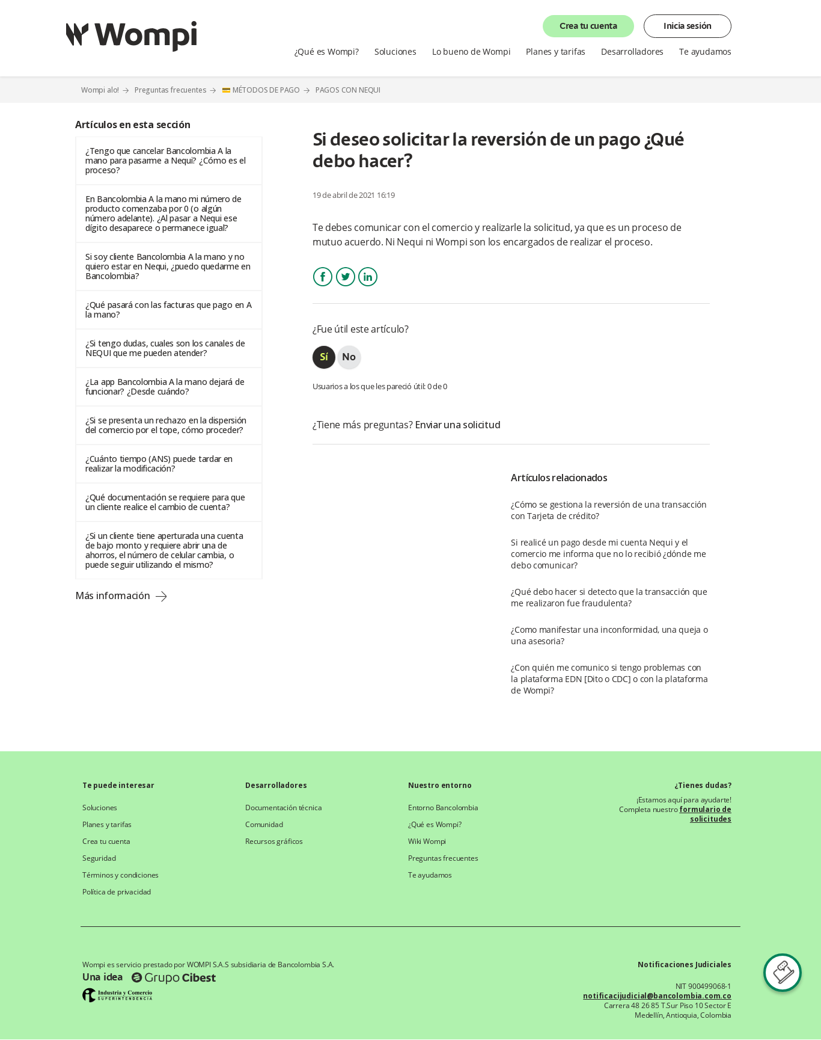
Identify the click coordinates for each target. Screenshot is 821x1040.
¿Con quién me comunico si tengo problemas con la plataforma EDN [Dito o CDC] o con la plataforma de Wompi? (609, 679)
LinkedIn (368, 287)
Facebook (323, 287)
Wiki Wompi (427, 841)
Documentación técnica (283, 808)
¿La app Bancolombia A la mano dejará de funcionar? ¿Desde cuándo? (164, 386)
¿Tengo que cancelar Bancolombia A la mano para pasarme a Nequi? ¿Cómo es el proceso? (165, 160)
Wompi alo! (100, 90)
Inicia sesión (688, 26)
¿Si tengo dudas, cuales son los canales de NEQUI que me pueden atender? (165, 347)
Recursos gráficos (274, 841)
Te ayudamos (705, 51)
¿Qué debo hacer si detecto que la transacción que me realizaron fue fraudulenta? (609, 597)
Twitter (345, 287)
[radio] (324, 357)
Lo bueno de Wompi (471, 51)
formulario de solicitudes (705, 814)
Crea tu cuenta (588, 26)
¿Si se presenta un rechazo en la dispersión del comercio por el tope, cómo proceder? (165, 424)
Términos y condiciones (120, 875)
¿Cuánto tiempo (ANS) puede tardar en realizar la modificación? (159, 463)
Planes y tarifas (555, 51)
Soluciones (395, 51)
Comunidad (263, 824)
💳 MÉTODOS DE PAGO (261, 90)
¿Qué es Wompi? (327, 51)
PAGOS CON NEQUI (348, 90)
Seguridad (98, 858)
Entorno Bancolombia (443, 808)
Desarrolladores (632, 51)
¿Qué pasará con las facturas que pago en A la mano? (168, 309)
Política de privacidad (116, 892)
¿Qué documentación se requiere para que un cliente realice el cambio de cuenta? (165, 501)
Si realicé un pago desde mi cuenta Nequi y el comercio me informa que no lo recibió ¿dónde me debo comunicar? (608, 554)
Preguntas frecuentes (171, 90)
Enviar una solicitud (457, 424)
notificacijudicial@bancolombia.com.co (657, 996)
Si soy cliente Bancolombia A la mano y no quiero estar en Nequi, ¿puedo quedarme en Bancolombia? (168, 266)
